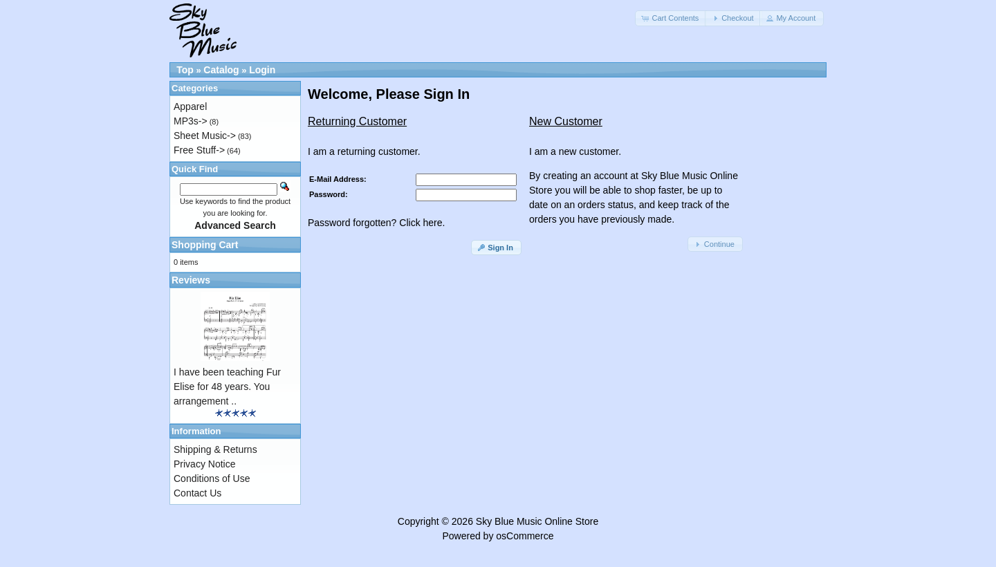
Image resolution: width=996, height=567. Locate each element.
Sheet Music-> (205, 135)
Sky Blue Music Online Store (537, 521)
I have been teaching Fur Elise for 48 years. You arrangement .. (227, 386)
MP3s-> (191, 121)
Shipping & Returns (215, 449)
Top (185, 69)
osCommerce (524, 535)
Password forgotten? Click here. (376, 222)
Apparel (190, 106)
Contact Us (197, 493)
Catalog (221, 69)
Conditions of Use (212, 478)
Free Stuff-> (199, 150)
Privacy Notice (204, 464)
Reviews (191, 280)
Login (262, 69)
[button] (671, 18)
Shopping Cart (205, 244)
